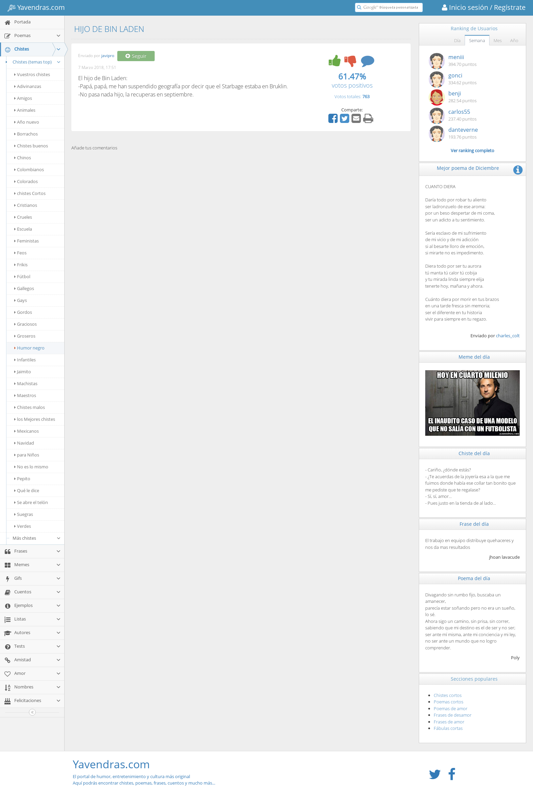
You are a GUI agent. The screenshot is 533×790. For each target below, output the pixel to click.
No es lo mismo (31, 467)
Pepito (22, 478)
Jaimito (22, 372)
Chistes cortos (448, 695)
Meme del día (474, 357)
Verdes (22, 526)
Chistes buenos (31, 146)
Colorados (26, 181)
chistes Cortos (30, 193)
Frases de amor (449, 722)
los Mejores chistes (34, 419)
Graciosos (25, 324)
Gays (20, 300)
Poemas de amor (450, 708)
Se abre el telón (31, 502)
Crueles (23, 217)
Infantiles (25, 360)
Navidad (24, 443)
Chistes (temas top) (32, 62)
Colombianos (29, 169)
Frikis (21, 265)
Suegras (23, 514)
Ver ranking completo (472, 150)
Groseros (24, 336)
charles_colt (508, 336)
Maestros (25, 395)
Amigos (23, 98)
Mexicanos (26, 431)
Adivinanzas (27, 86)
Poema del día (474, 578)
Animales (24, 110)
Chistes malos (29, 407)
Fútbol (22, 276)
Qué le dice (26, 490)
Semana (477, 40)
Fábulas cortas (448, 728)
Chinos (22, 158)
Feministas (26, 241)
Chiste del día (474, 453)
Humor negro (29, 348)
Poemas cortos (448, 702)
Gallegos (24, 288)
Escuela (23, 229)
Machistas (25, 383)
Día (457, 40)
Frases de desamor (452, 715)
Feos (20, 253)
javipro (107, 56)
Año (514, 40)
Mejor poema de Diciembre (468, 168)
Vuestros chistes (32, 74)
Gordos (23, 312)
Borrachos (26, 134)
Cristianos (25, 205)
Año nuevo (26, 122)
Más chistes (37, 538)
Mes (498, 40)
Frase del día (474, 524)
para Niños (26, 455)
